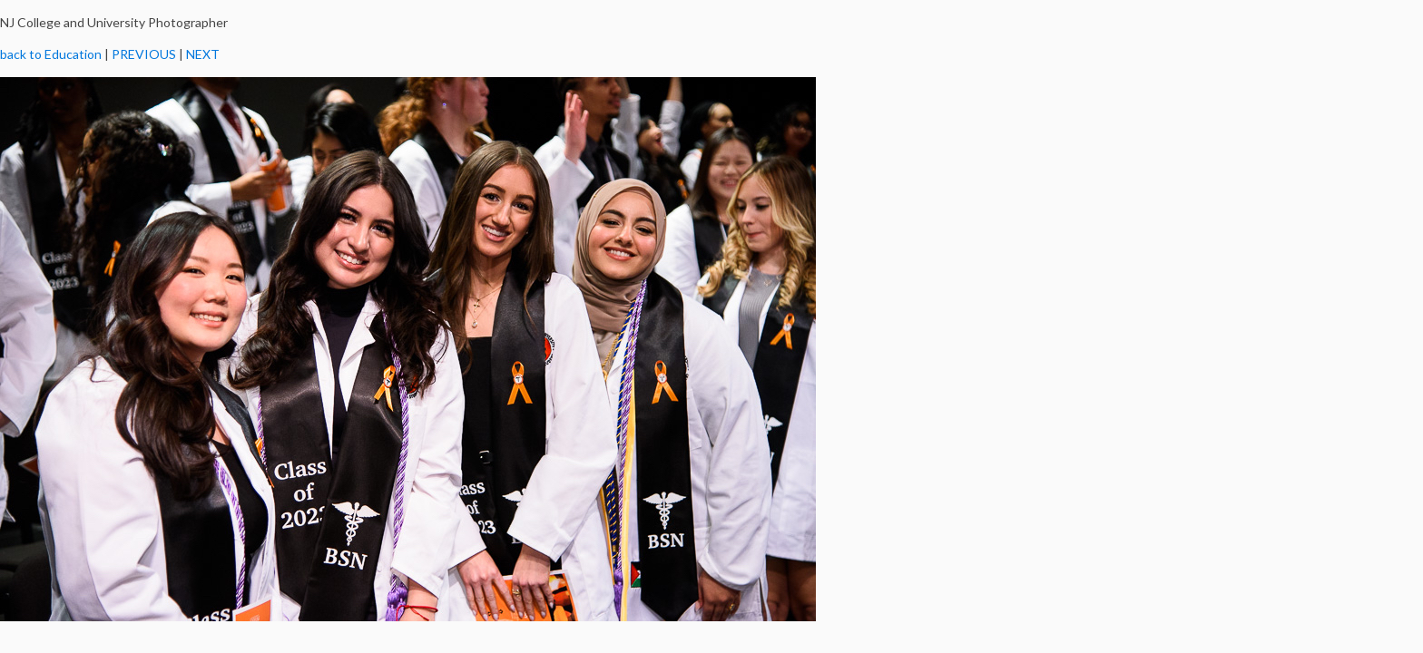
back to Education (51, 54)
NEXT (203, 54)
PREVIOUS (144, 54)
